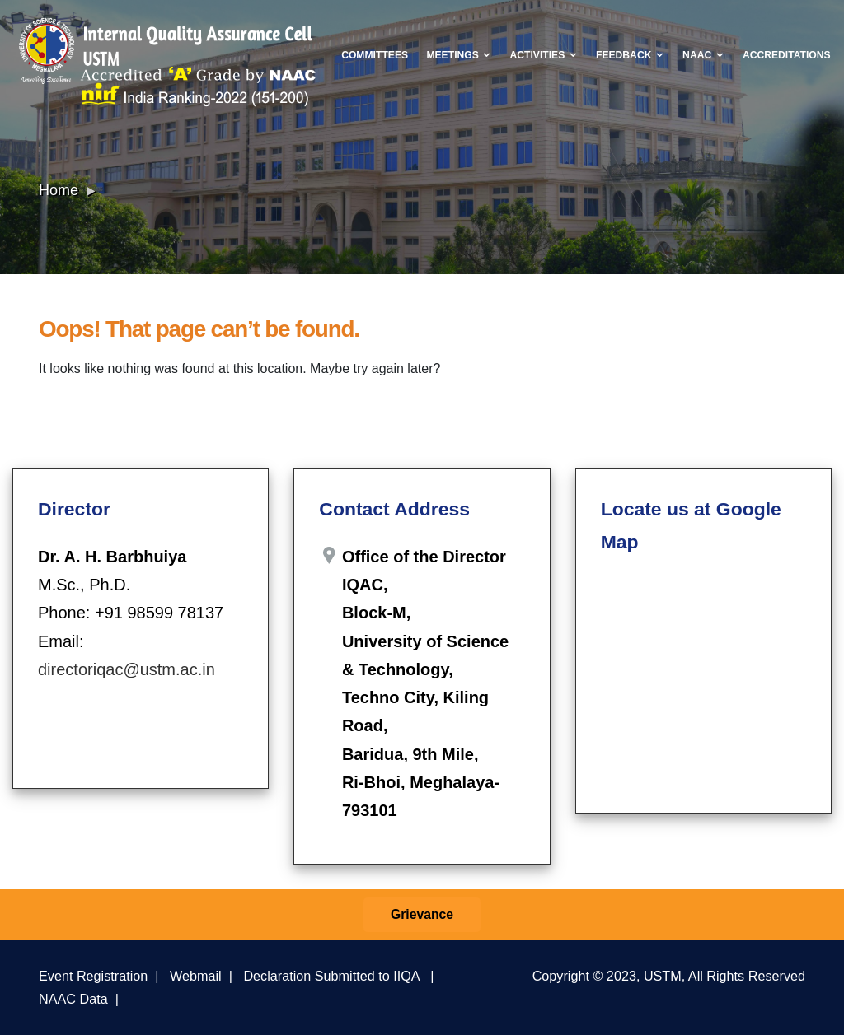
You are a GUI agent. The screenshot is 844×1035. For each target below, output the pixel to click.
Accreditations (787, 55)
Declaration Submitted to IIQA (331, 975)
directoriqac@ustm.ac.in (126, 669)
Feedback (630, 55)
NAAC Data (73, 998)
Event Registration (93, 975)
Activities (544, 55)
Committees (374, 55)
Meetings (458, 55)
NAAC (703, 55)
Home (58, 190)
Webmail (196, 975)
